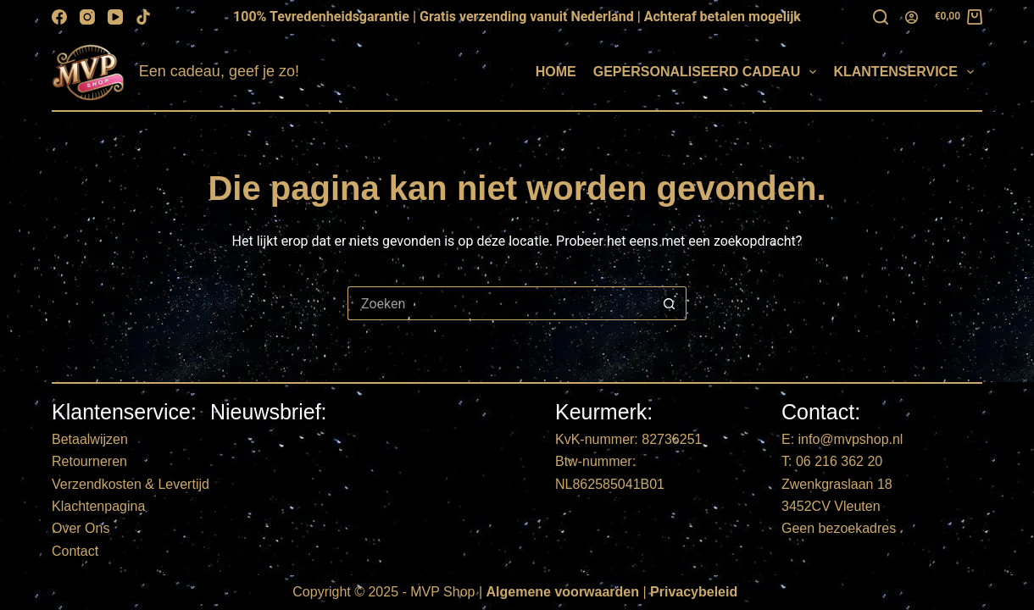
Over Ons (80, 528)
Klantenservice (907, 72)
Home (556, 71)
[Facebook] (59, 17)
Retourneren (89, 461)
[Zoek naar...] (500, 303)
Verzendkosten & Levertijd (130, 484)
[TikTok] (143, 17)
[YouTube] (115, 17)
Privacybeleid (693, 592)
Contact (75, 551)
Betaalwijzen (90, 439)
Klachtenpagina (98, 506)
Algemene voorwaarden (563, 592)
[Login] (911, 17)
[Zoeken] (880, 17)
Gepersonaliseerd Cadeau (708, 72)
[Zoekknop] (670, 303)
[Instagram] (87, 17)
